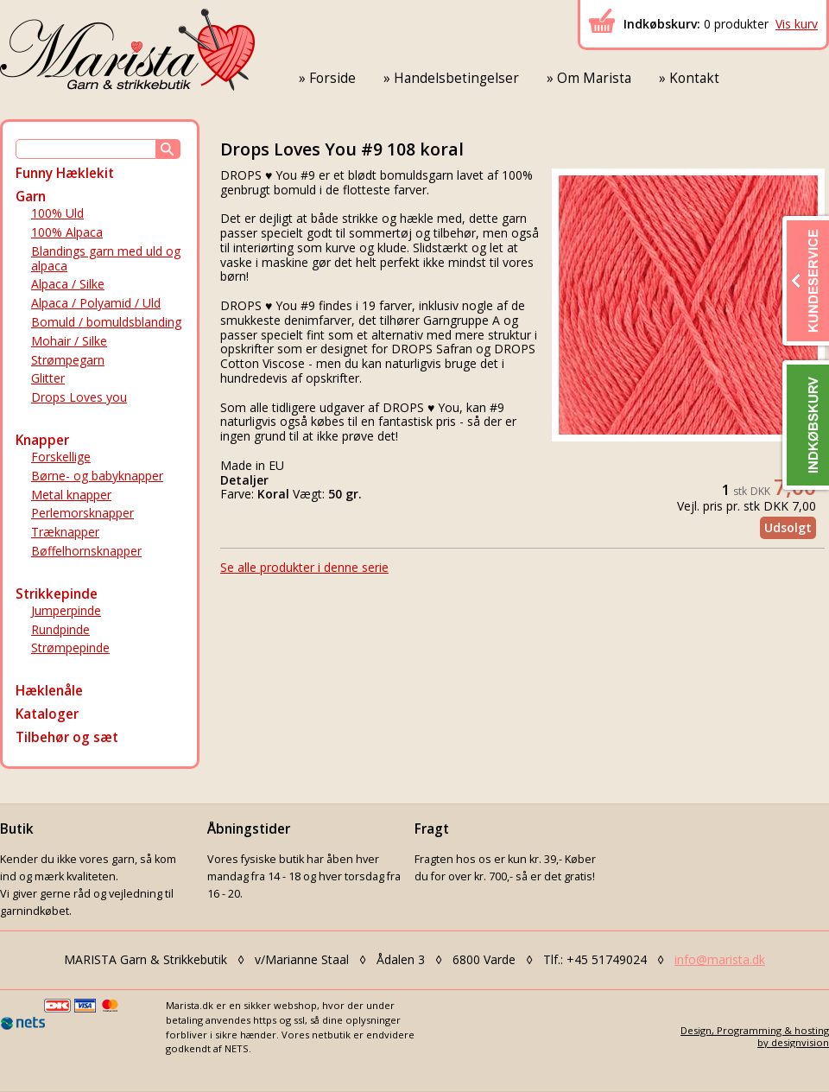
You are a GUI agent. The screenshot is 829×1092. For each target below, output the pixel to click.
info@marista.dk (719, 959)
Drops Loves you (79, 397)
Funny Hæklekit (65, 173)
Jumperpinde (66, 610)
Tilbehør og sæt (67, 737)
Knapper (42, 440)
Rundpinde (60, 629)
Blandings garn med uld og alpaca (105, 258)
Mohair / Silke (69, 341)
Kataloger (47, 714)
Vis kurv (796, 24)
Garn (31, 196)
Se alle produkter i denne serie (304, 567)
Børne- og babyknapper (97, 475)
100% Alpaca (67, 232)
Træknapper (65, 532)
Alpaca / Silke (67, 284)
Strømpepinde (70, 647)
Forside (332, 78)
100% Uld (57, 213)
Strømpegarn (67, 360)
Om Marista (594, 78)
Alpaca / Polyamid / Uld (96, 303)
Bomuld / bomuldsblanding (106, 322)
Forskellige (61, 456)
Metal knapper (71, 494)
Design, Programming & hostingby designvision (754, 1036)
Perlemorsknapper (82, 513)
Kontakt (694, 78)
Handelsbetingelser (456, 78)
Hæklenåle (49, 691)
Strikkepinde (57, 594)
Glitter (48, 378)
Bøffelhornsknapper (86, 551)
